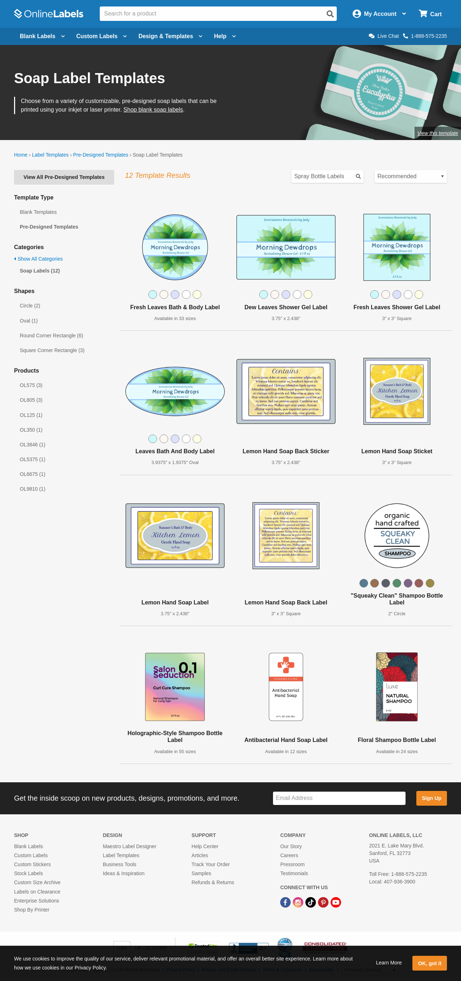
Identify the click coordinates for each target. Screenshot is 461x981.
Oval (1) (29, 321)
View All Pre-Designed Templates (63, 177)
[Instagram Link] (299, 902)
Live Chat (384, 36)
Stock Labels (28, 873)
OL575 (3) (31, 385)
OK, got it (430, 963)
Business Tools (119, 864)
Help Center (205, 846)
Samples (201, 873)
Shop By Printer (31, 910)
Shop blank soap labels (153, 110)
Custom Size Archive (37, 882)
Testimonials (294, 873)
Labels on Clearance (37, 892)
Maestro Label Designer (129, 846)
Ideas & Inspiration (123, 873)
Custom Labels (31, 855)
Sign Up (431, 798)
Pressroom (292, 864)
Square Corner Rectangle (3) (52, 350)
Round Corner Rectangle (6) (51, 335)
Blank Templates (38, 212)
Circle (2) (30, 306)
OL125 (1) (31, 415)
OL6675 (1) (32, 474)
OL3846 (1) (32, 444)
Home (20, 155)
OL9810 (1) (32, 489)
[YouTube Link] (336, 902)
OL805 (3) (31, 400)
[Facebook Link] (286, 902)
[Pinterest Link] (324, 902)
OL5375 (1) (32, 459)
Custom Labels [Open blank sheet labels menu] (101, 36)
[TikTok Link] (311, 902)
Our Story (291, 846)
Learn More (389, 963)
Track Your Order (211, 864)
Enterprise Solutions (36, 901)
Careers (289, 855)
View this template (437, 133)
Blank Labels (28, 846)
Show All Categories (38, 259)
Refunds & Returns (213, 882)
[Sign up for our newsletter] (339, 798)
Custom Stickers (32, 864)
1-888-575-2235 (425, 36)
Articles (200, 855)
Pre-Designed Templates (100, 155)
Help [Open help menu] (225, 36)
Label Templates (50, 155)
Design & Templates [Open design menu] (170, 36)
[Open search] (330, 14)
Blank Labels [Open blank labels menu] (42, 36)
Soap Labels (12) (40, 271)
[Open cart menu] (430, 13)
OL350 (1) (31, 430)
